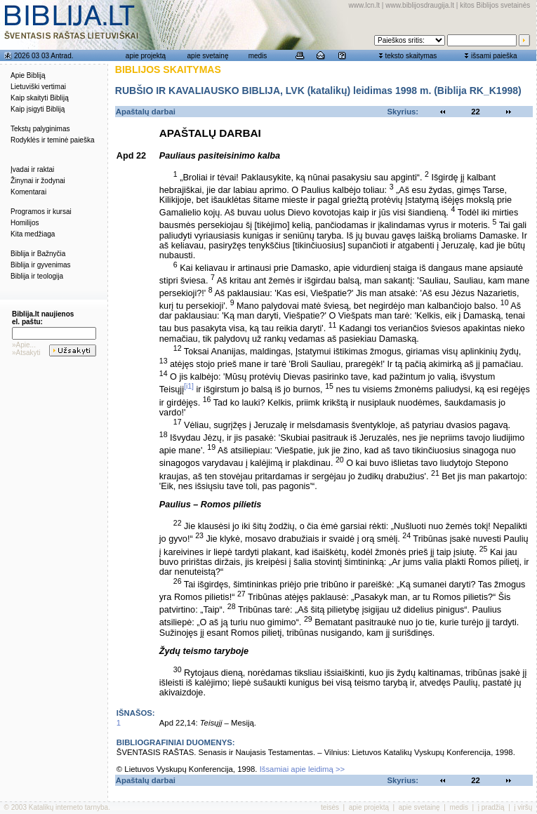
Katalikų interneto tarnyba (68, 807)
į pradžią (491, 807)
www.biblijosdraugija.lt (419, 5)
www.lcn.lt (364, 5)
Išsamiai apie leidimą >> (302, 769)
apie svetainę (208, 56)
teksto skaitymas (411, 56)
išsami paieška (494, 56)
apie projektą (146, 56)
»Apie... (24, 345)
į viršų (523, 807)
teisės (330, 807)
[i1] (189, 386)
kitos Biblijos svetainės (495, 5)
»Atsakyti (26, 352)
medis (257, 56)
